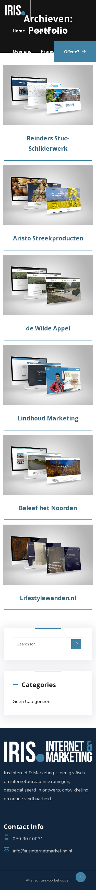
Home (19, 31)
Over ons (22, 51)
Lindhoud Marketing (48, 418)
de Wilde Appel (48, 328)
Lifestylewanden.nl (48, 598)
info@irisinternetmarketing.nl (43, 851)
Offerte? (71, 52)
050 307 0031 (28, 839)
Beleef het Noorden (48, 508)
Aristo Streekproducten (48, 238)
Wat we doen (48, 31)
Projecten (51, 51)
